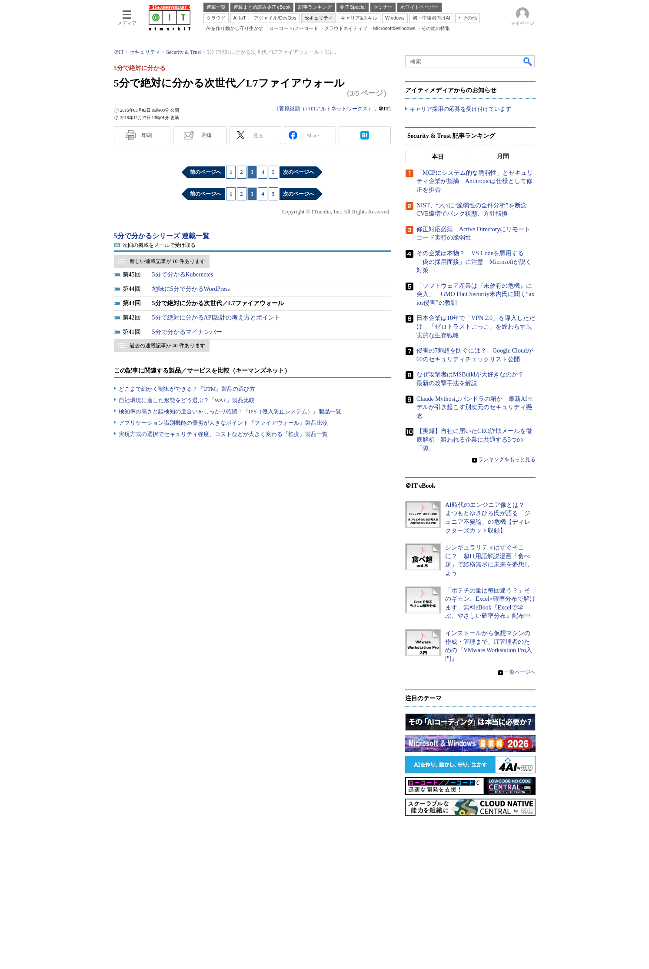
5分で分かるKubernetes (182, 274)
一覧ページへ (520, 672)
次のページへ (298, 172)
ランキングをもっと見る (507, 459)
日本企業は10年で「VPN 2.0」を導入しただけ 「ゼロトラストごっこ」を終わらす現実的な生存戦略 (475, 326)
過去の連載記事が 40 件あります (167, 346)
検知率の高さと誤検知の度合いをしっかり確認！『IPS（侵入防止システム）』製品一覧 (230, 411)
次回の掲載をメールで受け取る (159, 245)
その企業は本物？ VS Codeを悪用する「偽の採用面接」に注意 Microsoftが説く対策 (474, 261)
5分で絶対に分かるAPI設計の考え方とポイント (216, 317)
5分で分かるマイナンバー (187, 332)
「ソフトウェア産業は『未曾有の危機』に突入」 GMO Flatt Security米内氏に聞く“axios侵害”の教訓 (475, 294)
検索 (528, 61)
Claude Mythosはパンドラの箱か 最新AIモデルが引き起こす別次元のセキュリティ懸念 (474, 407)
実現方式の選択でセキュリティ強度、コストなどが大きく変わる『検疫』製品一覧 (223, 434)
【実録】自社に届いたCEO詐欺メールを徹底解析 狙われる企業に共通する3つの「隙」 (474, 439)
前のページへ (205, 172)
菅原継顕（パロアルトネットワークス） (326, 109)
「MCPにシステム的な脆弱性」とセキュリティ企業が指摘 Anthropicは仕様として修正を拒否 (474, 181)
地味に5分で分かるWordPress (191, 289)
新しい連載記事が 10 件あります (167, 261)
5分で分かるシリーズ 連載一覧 (162, 236)
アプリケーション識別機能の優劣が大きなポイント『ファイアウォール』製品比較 (223, 423)
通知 (206, 135)
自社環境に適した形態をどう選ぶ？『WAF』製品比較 (187, 400)
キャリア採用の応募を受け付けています (460, 109)
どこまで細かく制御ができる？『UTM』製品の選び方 (187, 389)
